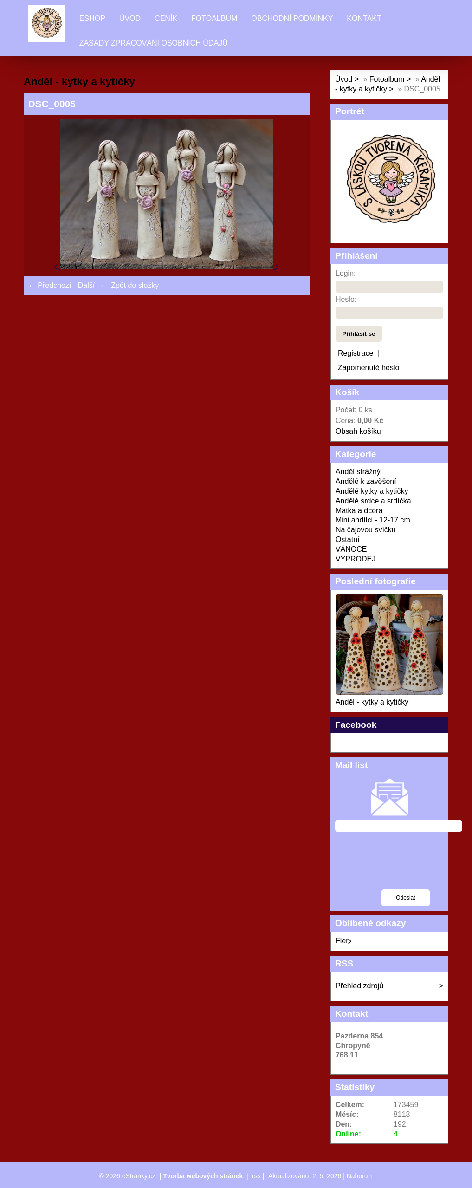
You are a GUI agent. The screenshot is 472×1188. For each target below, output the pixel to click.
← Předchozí (49, 285)
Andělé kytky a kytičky (372, 491)
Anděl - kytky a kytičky (372, 702)
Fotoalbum (214, 18)
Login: (346, 273)
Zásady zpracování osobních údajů (153, 43)
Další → (91, 285)
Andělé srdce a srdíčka (373, 501)
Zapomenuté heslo (369, 368)
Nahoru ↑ (360, 1176)
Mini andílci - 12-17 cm (373, 520)
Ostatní (348, 539)
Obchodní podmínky (292, 18)
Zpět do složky (135, 285)
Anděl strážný (358, 472)
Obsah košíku (358, 431)
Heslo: (346, 299)
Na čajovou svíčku (366, 530)
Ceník (166, 18)
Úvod (130, 18)
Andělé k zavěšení (366, 481)
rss (256, 1176)
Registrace (355, 353)
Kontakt (364, 18)
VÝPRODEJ (355, 559)
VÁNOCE (351, 549)
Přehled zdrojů (359, 986)
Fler (344, 941)
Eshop (92, 18)
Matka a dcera (359, 511)
